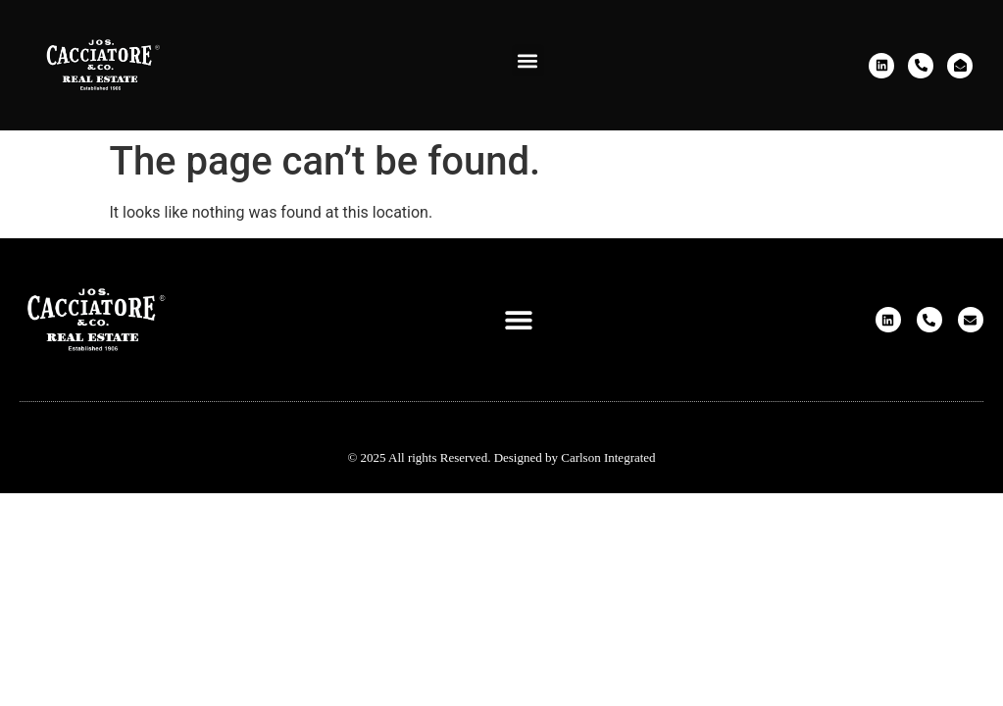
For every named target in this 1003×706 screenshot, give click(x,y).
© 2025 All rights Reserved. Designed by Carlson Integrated (501, 457)
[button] (528, 60)
